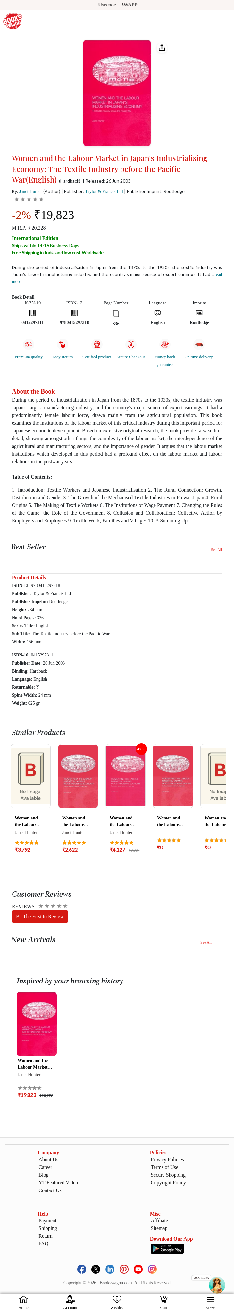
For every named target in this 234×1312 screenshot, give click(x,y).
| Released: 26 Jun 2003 (106, 181)
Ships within (45, 245)
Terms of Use (164, 1167)
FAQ (43, 1243)
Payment (47, 1220)
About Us (48, 1159)
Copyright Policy (168, 1182)
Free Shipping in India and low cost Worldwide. (58, 252)
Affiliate (159, 1220)
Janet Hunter (30, 191)
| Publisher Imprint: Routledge (154, 191)
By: (27, 191)
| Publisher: (92, 191)
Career (45, 1167)
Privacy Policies (167, 1159)
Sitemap (159, 1228)
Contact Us (50, 1190)
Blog (43, 1175)
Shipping (47, 1228)
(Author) (51, 191)
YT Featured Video (58, 1182)
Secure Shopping (168, 1175)
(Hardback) (69, 181)
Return (45, 1236)
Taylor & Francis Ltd (104, 191)
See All (216, 549)
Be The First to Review (40, 916)
